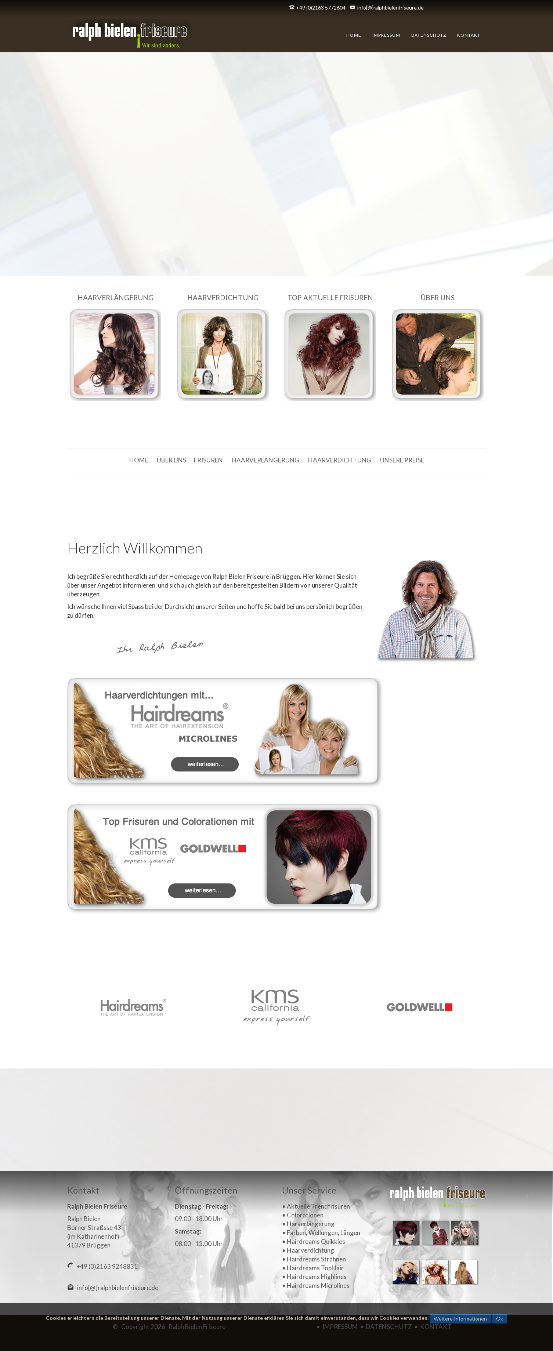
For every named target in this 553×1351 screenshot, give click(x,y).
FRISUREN (208, 460)
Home (353, 35)
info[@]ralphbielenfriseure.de (390, 7)
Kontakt (468, 35)
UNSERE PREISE (402, 460)
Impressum (386, 35)
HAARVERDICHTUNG (339, 460)
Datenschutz (428, 35)
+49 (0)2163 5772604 (321, 7)
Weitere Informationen (460, 1318)
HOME (139, 460)
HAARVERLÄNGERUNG (265, 460)
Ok (499, 1318)
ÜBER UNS (171, 460)
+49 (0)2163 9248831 (105, 1266)
